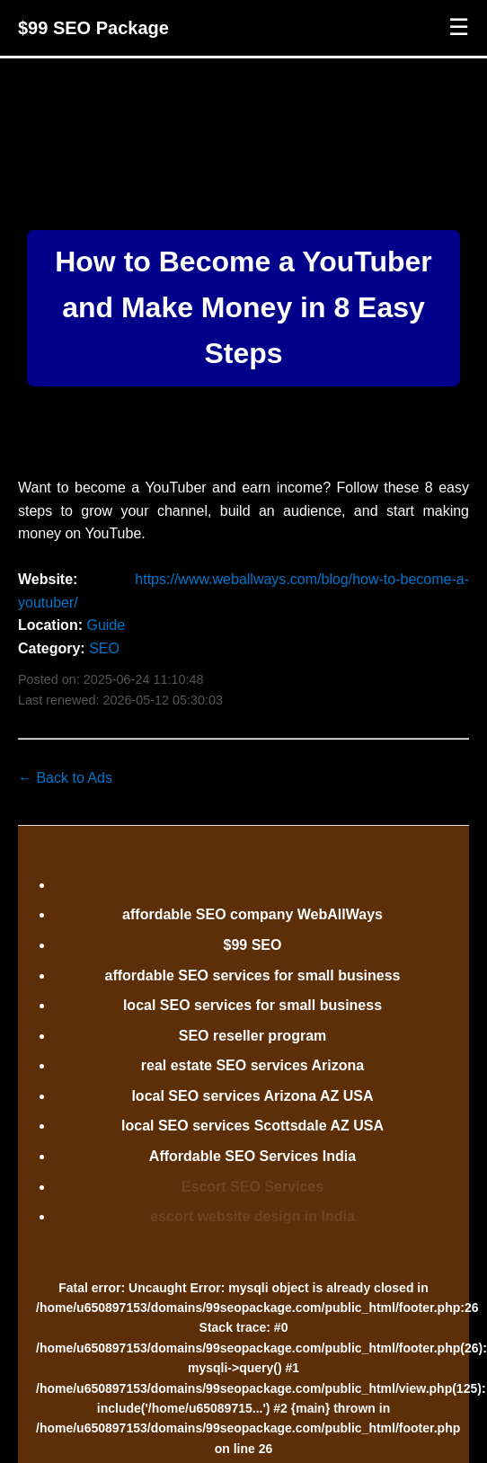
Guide (105, 625)
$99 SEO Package (93, 28)
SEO (104, 648)
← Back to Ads (65, 777)
